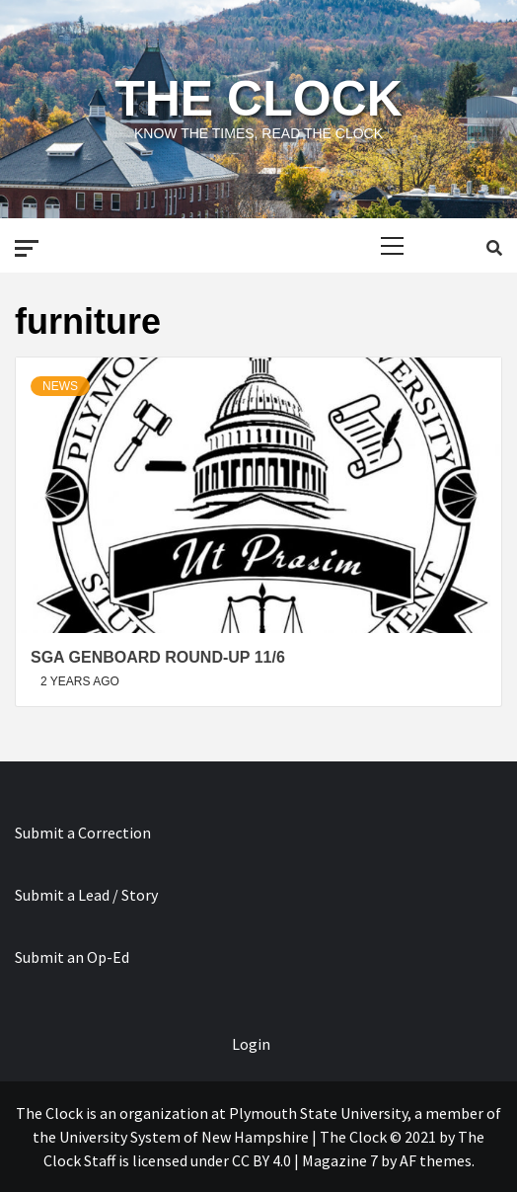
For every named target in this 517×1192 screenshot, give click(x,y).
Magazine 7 (340, 1160)
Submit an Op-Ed (72, 957)
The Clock (258, 98)
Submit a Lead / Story (86, 895)
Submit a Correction (83, 832)
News (60, 386)
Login (251, 1044)
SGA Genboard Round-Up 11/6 (158, 657)
